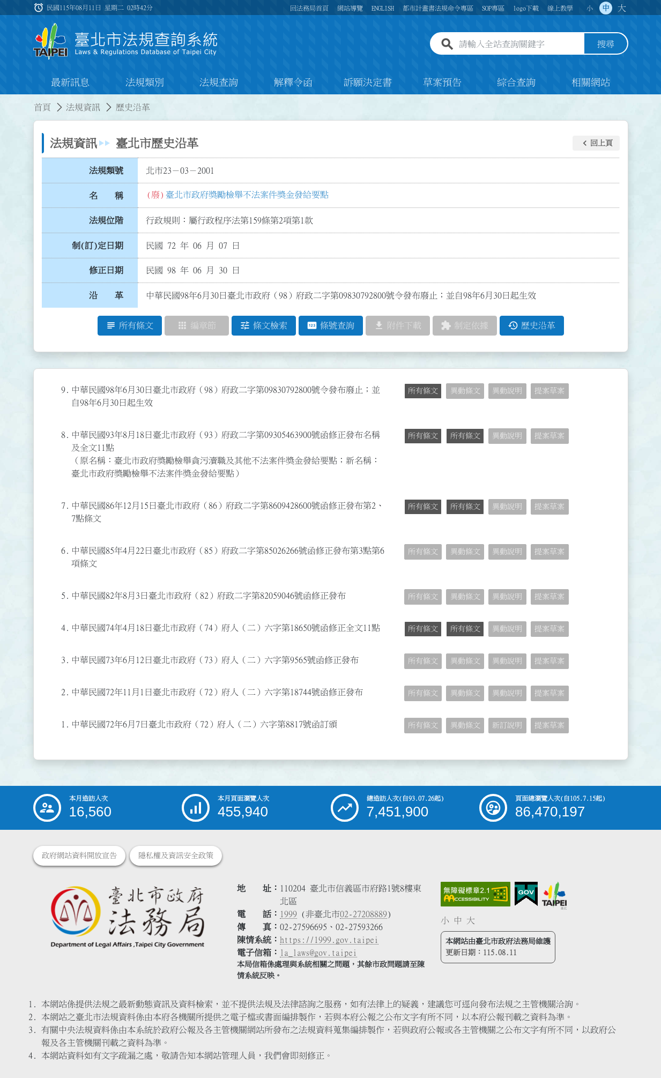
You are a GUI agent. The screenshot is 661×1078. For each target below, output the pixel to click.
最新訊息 (70, 82)
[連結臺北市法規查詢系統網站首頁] (126, 41)
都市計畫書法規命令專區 (438, 8)
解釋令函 (293, 82)
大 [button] (622, 8)
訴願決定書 (368, 82)
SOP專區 (493, 8)
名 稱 (106, 195)
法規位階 (106, 220)
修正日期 (106, 270)
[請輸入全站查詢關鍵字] (519, 44)
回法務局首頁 (309, 8)
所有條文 (423, 391)
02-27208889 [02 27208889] (363, 914)
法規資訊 (83, 107)
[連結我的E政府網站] (526, 894)
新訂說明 (507, 725)
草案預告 (442, 82)
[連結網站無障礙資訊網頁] (475, 894)
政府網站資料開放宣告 (79, 855)
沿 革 (106, 295)
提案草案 (549, 391)
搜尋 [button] (605, 44)
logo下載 (526, 8)
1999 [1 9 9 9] (288, 914)
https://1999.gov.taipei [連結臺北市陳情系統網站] (329, 939)
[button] (596, 143)
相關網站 (590, 82)
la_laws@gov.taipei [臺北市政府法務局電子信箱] (318, 952)
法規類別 (144, 82)
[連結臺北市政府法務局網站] (127, 916)
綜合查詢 (516, 82)
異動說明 (507, 391)
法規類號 (106, 170)
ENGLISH (383, 8)
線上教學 (560, 8)
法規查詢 (218, 82)
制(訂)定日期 (97, 245)
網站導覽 (350, 8)
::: (6, 100)
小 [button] (589, 8)
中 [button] (606, 8)
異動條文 (465, 391)
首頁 (42, 107)
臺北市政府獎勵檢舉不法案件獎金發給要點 (247, 194)
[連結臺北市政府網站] (554, 896)
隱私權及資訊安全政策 (175, 855)
